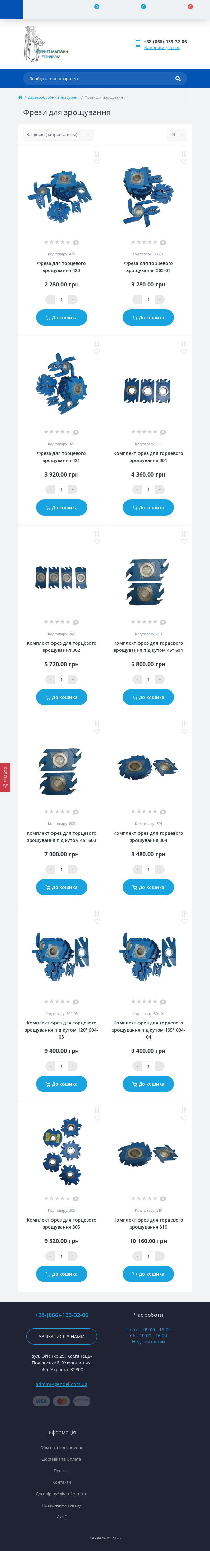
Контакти (61, 1482)
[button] (165, 41)
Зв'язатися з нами (62, 1336)
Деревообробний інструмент (53, 97)
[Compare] (92, 9)
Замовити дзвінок (162, 47)
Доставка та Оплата (61, 1459)
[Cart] (186, 9)
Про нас (61, 1470)
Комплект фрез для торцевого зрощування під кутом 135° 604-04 (148, 1030)
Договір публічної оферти (61, 1494)
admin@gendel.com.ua (61, 1384)
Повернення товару (61, 1505)
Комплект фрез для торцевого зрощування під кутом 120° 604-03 (61, 1030)
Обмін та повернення (61, 1447)
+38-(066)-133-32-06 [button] (61, 1315)
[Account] (46, 9)
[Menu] (11, 9)
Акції (61, 1517)
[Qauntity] (61, 299)
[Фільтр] (5, 777)
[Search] (178, 78)
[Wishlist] (139, 9)
